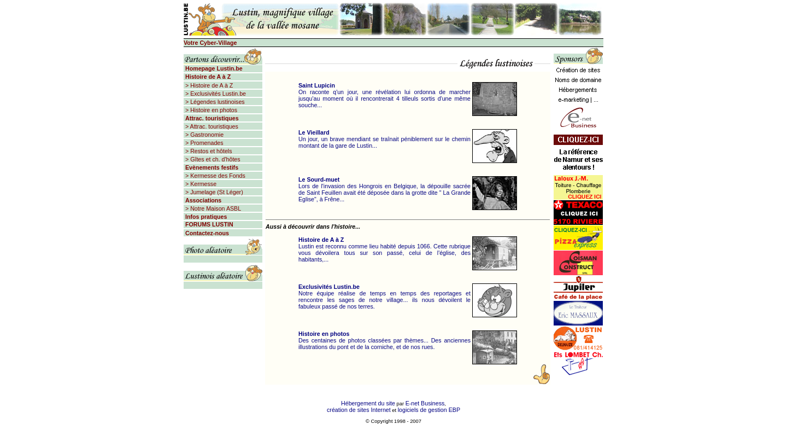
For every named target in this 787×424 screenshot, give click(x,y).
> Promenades (204, 143)
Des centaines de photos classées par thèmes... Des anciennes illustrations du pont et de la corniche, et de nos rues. (384, 340)
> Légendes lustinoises (214, 101)
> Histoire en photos (210, 110)
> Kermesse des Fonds (214, 175)
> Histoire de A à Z (208, 85)
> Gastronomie (204, 134)
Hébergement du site (368, 403)
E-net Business (425, 403)
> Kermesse (200, 184)
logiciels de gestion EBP (429, 409)
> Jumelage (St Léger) (213, 192)
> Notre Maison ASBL (212, 208)
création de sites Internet (359, 409)
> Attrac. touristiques (211, 126)
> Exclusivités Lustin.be (215, 93)
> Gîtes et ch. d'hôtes (212, 159)
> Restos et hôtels (208, 151)
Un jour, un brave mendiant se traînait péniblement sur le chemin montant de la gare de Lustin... (384, 139)
